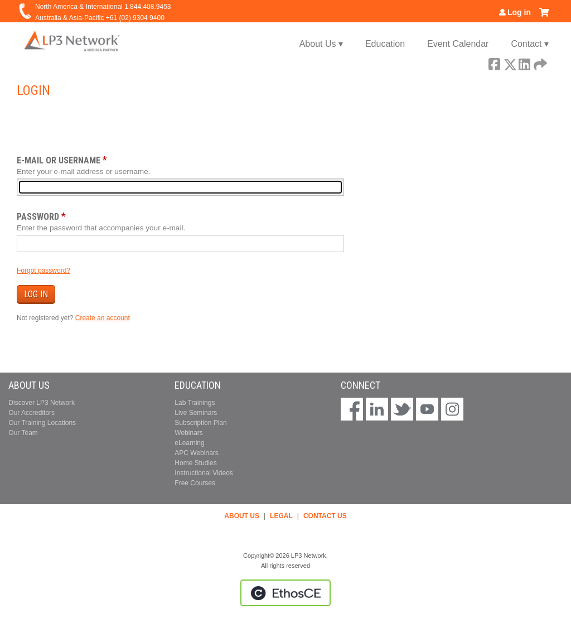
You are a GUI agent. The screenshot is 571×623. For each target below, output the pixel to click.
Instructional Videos (204, 473)
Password (38, 216)
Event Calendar (457, 44)
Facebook (494, 62)
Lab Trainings (195, 403)
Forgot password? (43, 270)
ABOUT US (241, 516)
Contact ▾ (530, 44)
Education (385, 44)
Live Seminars (196, 413)
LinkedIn (524, 62)
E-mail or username (58, 160)
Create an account (102, 318)
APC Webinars (196, 453)
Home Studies (195, 463)
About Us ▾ (321, 44)
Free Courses (195, 483)
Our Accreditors (31, 413)
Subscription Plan (200, 423)
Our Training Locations (42, 423)
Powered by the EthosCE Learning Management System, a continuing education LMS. (285, 592)
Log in (519, 12)
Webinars (188, 433)
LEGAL (281, 516)
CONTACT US (325, 516)
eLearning (189, 443)
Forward (539, 62)
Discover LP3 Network (41, 403)
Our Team (22, 433)
